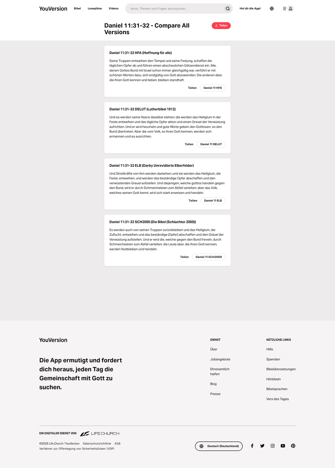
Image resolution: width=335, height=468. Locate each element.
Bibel (77, 8)
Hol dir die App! (250, 8)
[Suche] (174, 8)
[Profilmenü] (287, 8)
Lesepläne (95, 8)
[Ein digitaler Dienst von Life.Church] (167, 431)
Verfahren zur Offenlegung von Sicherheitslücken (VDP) (76, 448)
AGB (117, 443)
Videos (113, 8)
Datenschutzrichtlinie (97, 443)
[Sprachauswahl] (271, 8)
